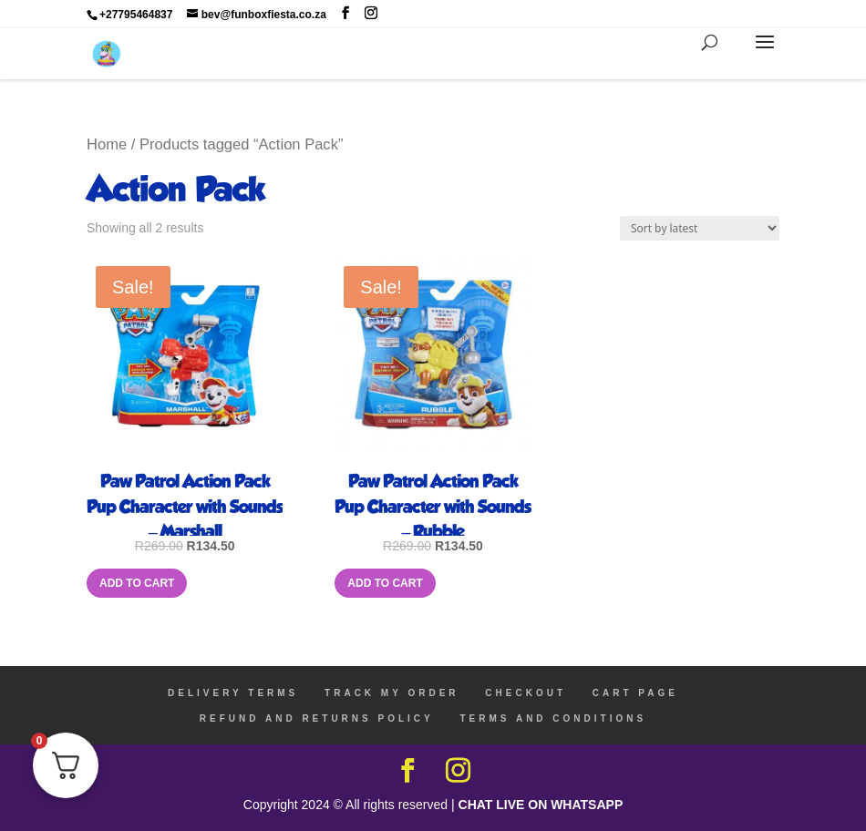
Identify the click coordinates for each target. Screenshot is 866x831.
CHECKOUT (525, 693)
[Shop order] (699, 228)
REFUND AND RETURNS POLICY (317, 718)
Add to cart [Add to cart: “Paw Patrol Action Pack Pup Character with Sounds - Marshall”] (136, 583)
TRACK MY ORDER (392, 693)
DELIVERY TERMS (233, 693)
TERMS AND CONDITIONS (553, 718)
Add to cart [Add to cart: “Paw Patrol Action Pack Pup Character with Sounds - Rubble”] (384, 583)
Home (107, 144)
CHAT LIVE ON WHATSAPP (541, 804)
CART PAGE (635, 693)
